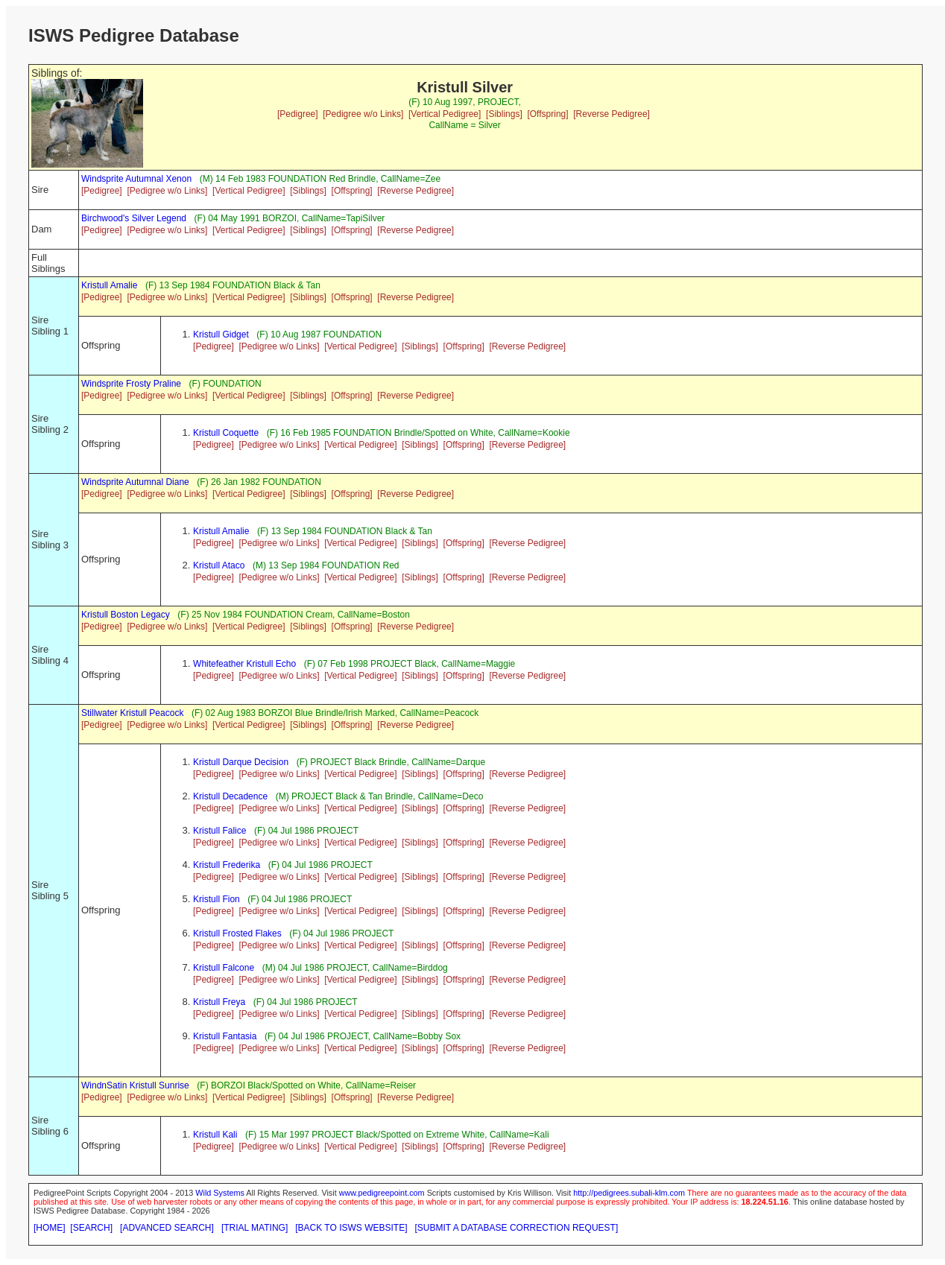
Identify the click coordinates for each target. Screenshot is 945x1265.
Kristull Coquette (226, 433)
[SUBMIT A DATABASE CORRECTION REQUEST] (517, 1228)
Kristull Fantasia (224, 1036)
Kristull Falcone (223, 968)
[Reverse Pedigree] (611, 114)
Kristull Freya (219, 1002)
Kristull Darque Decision (240, 762)
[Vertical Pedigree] (444, 114)
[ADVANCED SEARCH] (167, 1228)
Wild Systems (219, 1192)
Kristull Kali (215, 1134)
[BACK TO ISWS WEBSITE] (351, 1228)
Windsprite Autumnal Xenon (136, 179)
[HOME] (50, 1228)
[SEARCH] (91, 1228)
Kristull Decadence (230, 796)
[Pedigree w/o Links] (363, 114)
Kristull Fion (216, 899)
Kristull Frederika (226, 865)
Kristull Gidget (221, 334)
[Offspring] (547, 114)
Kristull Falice (219, 830)
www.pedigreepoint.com (382, 1192)
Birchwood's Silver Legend (133, 218)
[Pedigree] (297, 114)
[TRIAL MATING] (254, 1228)
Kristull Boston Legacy (125, 614)
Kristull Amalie (109, 285)
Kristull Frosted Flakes (237, 933)
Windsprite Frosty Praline (131, 383)
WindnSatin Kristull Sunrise (135, 1085)
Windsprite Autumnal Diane (135, 482)
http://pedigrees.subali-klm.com (629, 1192)
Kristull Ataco (218, 565)
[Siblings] (504, 114)
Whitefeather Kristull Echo (244, 664)
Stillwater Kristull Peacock (132, 713)
